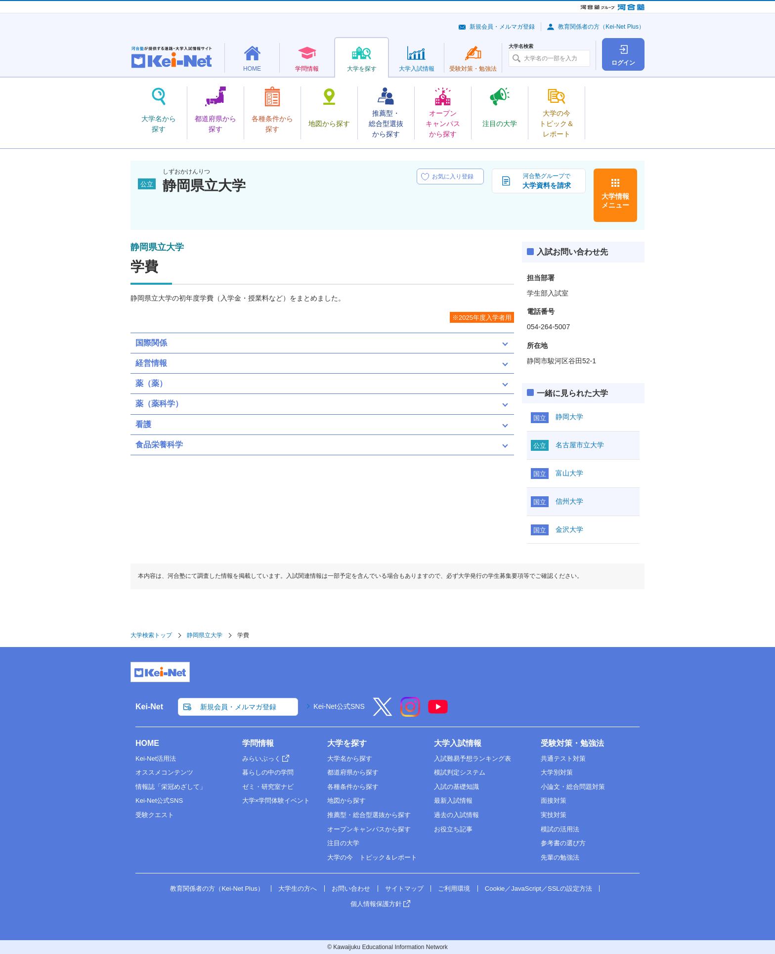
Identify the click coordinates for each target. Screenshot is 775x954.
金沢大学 (569, 529)
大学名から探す (349, 758)
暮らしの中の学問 (268, 772)
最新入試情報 (453, 800)
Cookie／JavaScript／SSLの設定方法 (538, 888)
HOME (147, 743)
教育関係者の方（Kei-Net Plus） (601, 26)
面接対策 (553, 800)
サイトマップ (404, 888)
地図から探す (346, 800)
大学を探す (347, 743)
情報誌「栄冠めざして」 (170, 786)
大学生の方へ (297, 888)
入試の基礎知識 (456, 786)
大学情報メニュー (615, 200)
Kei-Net (149, 706)
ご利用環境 (454, 888)
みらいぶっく (261, 758)
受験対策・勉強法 (572, 743)
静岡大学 (569, 417)
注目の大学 (343, 843)
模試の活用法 (560, 829)
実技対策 (553, 815)
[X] (382, 713)
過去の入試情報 (456, 815)
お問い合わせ (351, 888)
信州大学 (569, 501)
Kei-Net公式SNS (338, 706)
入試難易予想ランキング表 (472, 758)
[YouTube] (438, 713)
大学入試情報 (457, 743)
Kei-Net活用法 (155, 758)
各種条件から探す (353, 786)
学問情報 (258, 743)
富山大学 (569, 473)
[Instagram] (410, 713)
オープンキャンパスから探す (369, 829)
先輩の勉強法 (560, 857)
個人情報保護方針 (376, 904)
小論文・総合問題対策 (573, 786)
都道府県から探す (353, 772)
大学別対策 (557, 772)
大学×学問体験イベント (276, 800)
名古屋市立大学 (580, 445)
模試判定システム (459, 772)
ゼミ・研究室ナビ (268, 786)
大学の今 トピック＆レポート (372, 857)
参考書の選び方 (563, 843)
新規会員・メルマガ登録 (502, 26)
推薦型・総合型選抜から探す (369, 815)
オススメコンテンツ (164, 772)
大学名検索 (521, 46)
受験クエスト (154, 815)
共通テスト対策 (563, 758)
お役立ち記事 (453, 829)
